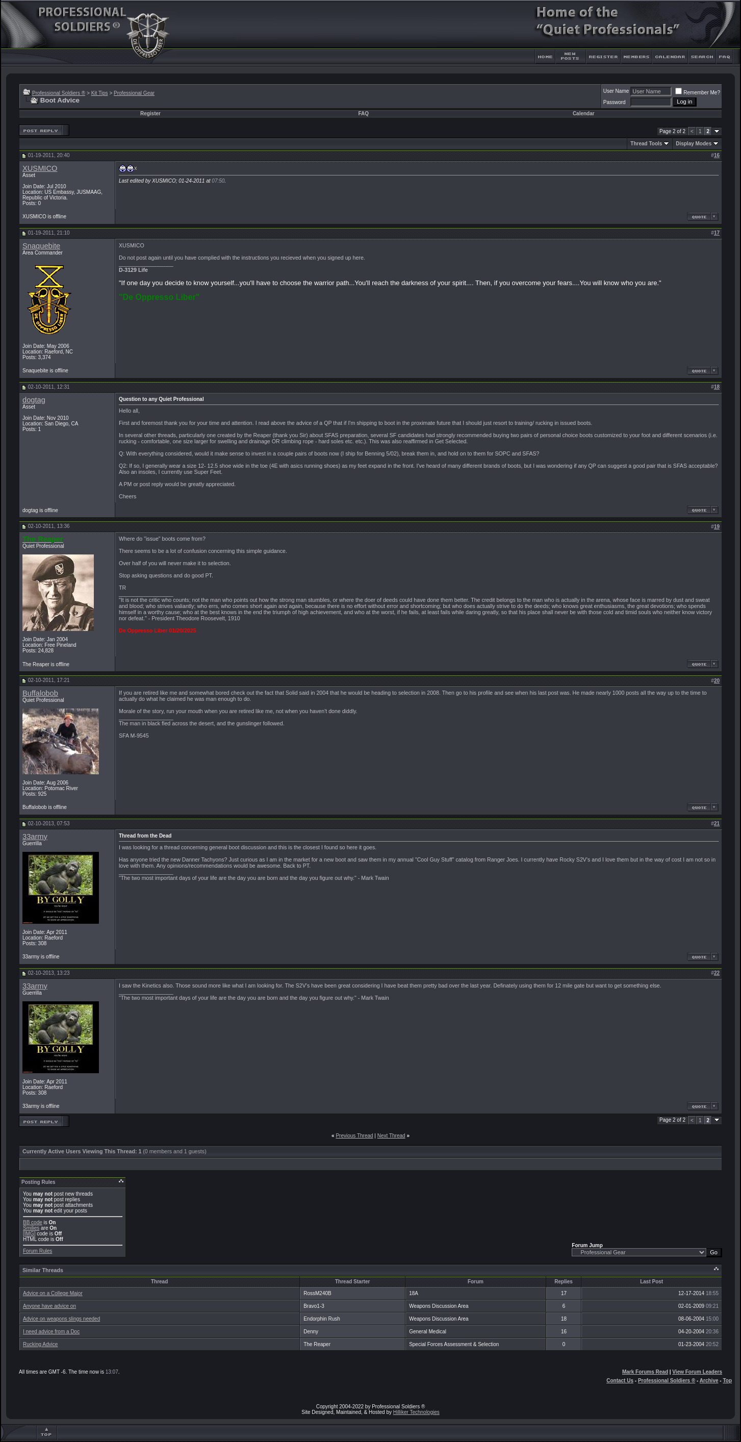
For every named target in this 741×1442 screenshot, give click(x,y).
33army (34, 836)
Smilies (31, 1228)
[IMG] (29, 1233)
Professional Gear (134, 93)
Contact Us (619, 1380)
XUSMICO (39, 168)
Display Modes (693, 143)
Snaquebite (41, 246)
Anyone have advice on (49, 1306)
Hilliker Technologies (416, 1412)
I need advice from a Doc (51, 1331)
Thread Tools (646, 143)
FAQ (363, 113)
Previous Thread (354, 1136)
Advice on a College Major (53, 1293)
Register (150, 113)
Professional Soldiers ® (58, 93)
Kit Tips (99, 93)
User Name (616, 91)
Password (614, 102)
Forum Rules (37, 1251)
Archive (709, 1380)
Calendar (584, 113)
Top (727, 1380)
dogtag (33, 400)
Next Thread (391, 1136)
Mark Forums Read (645, 1372)
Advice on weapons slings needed (61, 1319)
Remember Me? (697, 92)
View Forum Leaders (697, 1372)
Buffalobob (40, 693)
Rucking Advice (40, 1344)
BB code (32, 1222)
